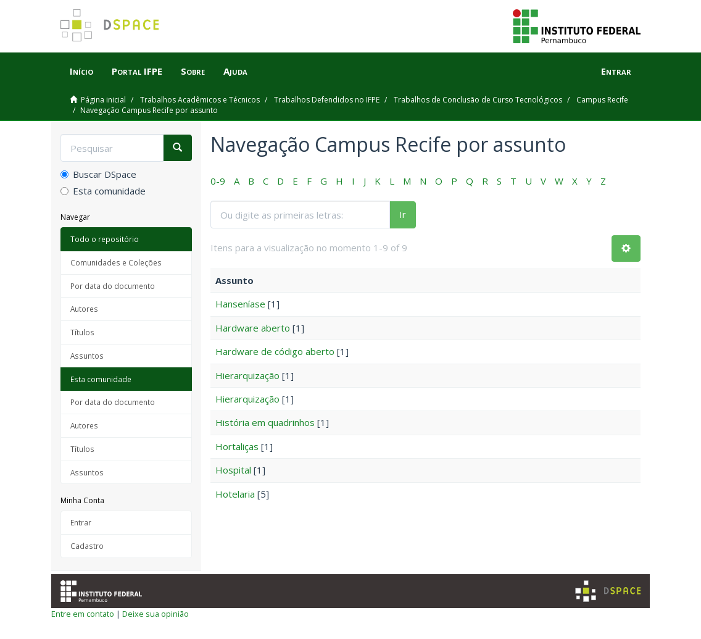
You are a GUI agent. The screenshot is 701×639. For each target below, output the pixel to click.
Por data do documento (112, 286)
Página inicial (103, 99)
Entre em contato (82, 613)
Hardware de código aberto (274, 351)
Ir (402, 214)
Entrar (80, 522)
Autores (84, 309)
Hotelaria (235, 494)
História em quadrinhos (265, 422)
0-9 (217, 181)
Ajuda (235, 71)
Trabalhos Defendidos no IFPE (327, 99)
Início (81, 71)
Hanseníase (240, 304)
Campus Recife (602, 99)
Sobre (193, 71)
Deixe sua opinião (155, 613)
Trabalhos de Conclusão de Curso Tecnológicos (478, 99)
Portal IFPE (137, 71)
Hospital (233, 470)
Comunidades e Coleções (116, 262)
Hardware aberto (252, 328)
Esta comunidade (103, 191)
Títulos (82, 332)
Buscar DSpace (98, 174)
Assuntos (87, 356)
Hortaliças (237, 446)
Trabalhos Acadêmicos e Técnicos (200, 99)
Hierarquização (247, 375)
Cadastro (87, 546)
